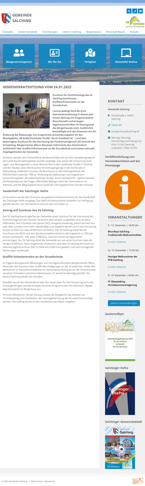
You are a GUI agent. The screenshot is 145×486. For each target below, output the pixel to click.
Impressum (49, 481)
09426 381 (116, 125)
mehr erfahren (117, 241)
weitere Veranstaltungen (124, 303)
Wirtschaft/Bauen (115, 31)
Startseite (8, 31)
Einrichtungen (49, 31)
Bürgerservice (93, 31)
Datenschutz (37, 481)
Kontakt (134, 31)
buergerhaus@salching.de (125, 131)
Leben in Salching (72, 31)
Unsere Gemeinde (27, 31)
